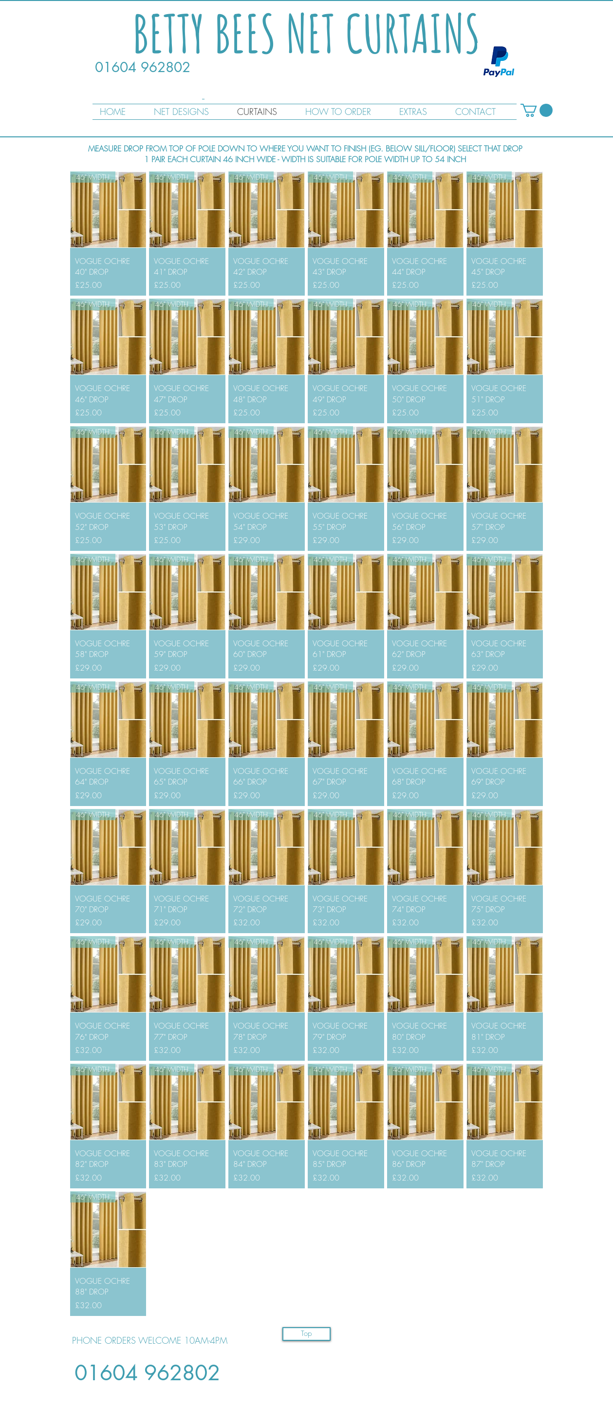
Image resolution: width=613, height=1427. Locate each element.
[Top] (306, 1334)
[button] (536, 110)
